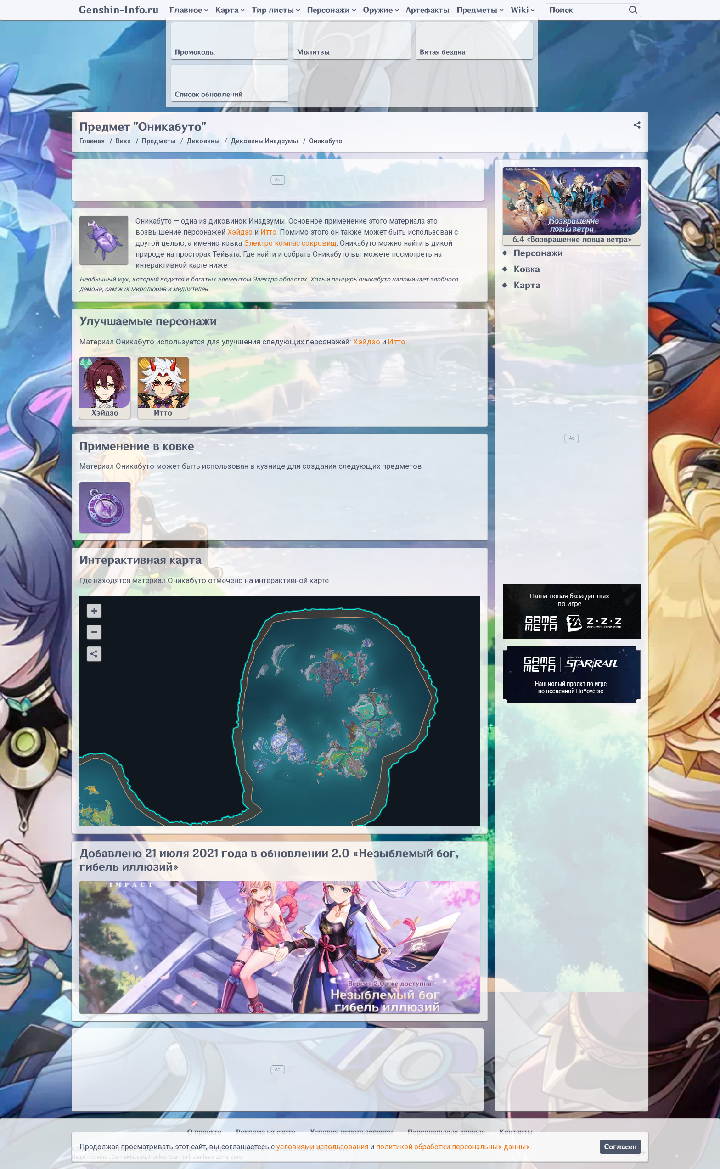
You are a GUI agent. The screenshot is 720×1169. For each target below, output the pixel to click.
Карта (229, 10)
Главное (188, 10)
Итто (268, 232)
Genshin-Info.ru (118, 10)
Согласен (620, 1147)
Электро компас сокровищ (290, 243)
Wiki (522, 10)
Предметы (480, 10)
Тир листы (276, 10)
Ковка (527, 269)
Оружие (381, 10)
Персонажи (331, 10)
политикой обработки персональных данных (453, 1146)
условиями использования (322, 1146)
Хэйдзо (240, 232)
